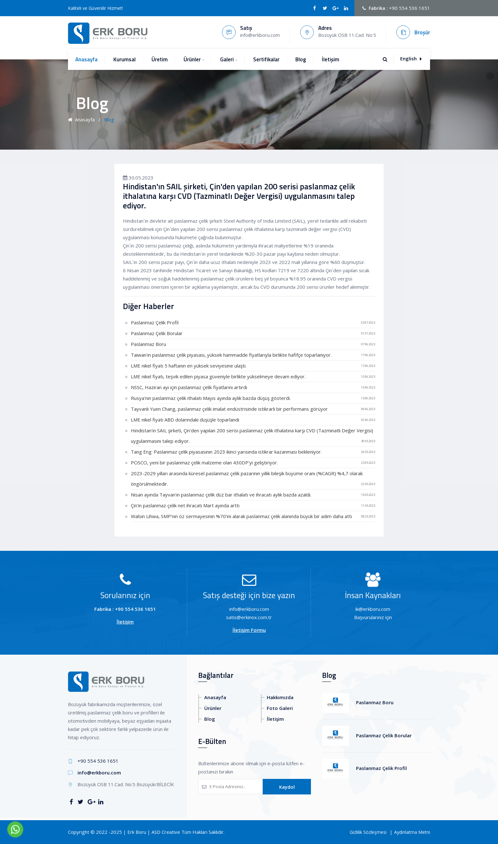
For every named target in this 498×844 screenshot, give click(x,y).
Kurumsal (124, 59)
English (410, 58)
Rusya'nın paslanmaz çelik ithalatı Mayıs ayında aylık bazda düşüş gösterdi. (211, 398)
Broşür (422, 32)
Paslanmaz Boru (148, 344)
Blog (300, 59)
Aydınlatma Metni (412, 832)
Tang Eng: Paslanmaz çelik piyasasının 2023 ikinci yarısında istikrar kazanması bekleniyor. (226, 452)
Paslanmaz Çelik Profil (154, 322)
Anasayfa (86, 59)
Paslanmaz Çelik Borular (157, 333)
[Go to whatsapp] (15, 829)
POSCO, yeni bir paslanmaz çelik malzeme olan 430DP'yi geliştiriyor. (204, 462)
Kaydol (287, 787)
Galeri (227, 59)
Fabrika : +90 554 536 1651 (125, 609)
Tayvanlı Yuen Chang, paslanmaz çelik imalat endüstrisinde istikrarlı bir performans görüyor (229, 409)
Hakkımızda (280, 697)
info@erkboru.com (99, 772)
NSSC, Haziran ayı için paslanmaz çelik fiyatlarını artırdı (189, 387)
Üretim (159, 59)
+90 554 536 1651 (409, 8)
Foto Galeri (280, 708)
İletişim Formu (249, 630)
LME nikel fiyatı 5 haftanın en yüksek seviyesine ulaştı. (188, 365)
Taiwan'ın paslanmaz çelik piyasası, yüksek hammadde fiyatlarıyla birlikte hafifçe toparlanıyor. (231, 355)
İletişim (330, 59)
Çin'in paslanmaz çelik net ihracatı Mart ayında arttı (185, 505)
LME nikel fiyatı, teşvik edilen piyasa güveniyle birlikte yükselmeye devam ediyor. (218, 376)
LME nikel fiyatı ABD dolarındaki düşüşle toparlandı (185, 419)
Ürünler (192, 59)
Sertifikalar (266, 59)
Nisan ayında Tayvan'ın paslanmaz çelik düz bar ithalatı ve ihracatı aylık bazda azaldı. (221, 494)
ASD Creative (165, 832)
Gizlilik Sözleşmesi (368, 832)
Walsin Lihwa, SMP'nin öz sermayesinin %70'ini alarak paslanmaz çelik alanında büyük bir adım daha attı (241, 516)
